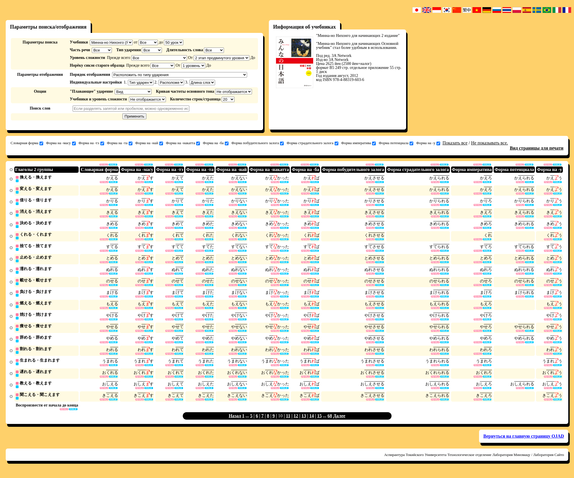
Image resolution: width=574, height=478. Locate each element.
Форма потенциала (396, 143)
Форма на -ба (216, 143)
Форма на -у (428, 143)
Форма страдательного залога (312, 143)
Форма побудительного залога (257, 143)
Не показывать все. (489, 142)
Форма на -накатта (183, 143)
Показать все (454, 142)
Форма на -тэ (91, 143)
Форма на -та (119, 143)
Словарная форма (27, 143)
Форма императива (358, 143)
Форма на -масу (61, 143)
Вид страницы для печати (537, 148)
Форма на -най (149, 143)
